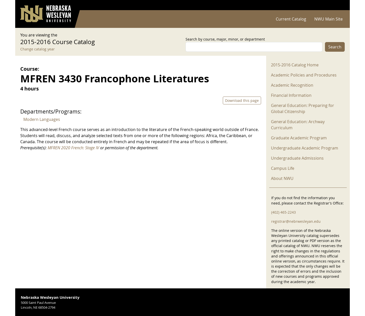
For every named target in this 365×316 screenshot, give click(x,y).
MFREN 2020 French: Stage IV (73, 148)
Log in (338, 5)
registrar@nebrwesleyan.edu (296, 221)
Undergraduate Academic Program (304, 148)
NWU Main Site (328, 19)
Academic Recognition (292, 85)
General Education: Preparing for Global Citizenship (302, 108)
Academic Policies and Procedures (304, 75)
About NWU (282, 178)
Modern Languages (41, 119)
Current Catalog (291, 19)
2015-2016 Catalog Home (295, 65)
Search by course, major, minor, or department (225, 39)
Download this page (242, 100)
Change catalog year (37, 49)
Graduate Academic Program (299, 138)
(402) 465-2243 (283, 212)
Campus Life (282, 168)
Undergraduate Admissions (297, 158)
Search (334, 47)
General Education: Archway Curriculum (298, 125)
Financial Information (291, 95)
